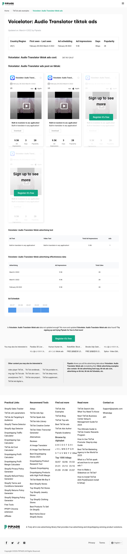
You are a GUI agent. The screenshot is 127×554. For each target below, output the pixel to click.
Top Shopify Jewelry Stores (39, 493)
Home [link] (7, 11)
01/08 (64, 470)
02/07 (57, 462)
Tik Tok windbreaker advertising (34, 370)
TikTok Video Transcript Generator (40, 431)
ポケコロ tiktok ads (55, 351)
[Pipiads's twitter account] (12, 543)
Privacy (91, 543)
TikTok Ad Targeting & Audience (14, 418)
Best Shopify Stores (38, 484)
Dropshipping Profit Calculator (12, 456)
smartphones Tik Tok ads (16, 377)
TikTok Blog (60, 416)
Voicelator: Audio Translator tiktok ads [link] (48, 11)
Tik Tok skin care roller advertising (34, 374)
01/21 (57, 466)
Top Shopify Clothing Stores (39, 501)
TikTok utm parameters (14, 413)
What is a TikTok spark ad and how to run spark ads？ (88, 462)
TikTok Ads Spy (36, 413)
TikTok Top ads (62, 420)
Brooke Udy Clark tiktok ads (95, 347)
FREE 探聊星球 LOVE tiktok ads (76, 351)
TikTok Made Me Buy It (40, 479)
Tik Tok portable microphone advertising (51, 370)
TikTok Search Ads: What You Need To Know (88, 410)
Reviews (33, 441)
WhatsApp (107, 413)
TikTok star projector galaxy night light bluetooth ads (34, 377)
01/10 (71, 466)
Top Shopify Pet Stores (40, 488)
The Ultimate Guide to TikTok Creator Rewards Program (88, 432)
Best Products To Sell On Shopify (39, 508)
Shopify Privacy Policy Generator (14, 470)
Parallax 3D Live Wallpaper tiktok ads (39, 347)
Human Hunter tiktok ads (57, 347)
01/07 (71, 470)
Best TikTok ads (62, 424)
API (104, 417)
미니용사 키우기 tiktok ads (113, 347)
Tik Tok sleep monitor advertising (51, 374)
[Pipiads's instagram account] (24, 543)
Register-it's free (101, 117)
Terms (102, 543)
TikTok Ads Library (38, 421)
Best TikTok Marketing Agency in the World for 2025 (88, 452)
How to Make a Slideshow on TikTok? (87, 471)
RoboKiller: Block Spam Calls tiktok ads (76, 347)
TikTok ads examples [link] (21, 11)
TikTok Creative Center (40, 425)
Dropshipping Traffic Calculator (13, 434)
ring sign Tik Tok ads (16, 374)
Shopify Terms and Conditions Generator (13, 484)
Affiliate (7, 516)
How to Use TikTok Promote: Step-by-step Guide (87, 442)
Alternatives (35, 437)
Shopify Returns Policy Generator (14, 491)
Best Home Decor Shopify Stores (37, 515)
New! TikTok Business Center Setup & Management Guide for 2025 (88, 420)
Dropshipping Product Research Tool (39, 462)
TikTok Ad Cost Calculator (11, 448)
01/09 (57, 470)
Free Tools (9, 505)
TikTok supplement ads (51, 377)
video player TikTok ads (16, 370)
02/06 (64, 462)
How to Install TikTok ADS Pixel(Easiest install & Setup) (88, 480)
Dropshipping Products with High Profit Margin (40, 474)
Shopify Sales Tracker (13, 409)
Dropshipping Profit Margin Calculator (12, 463)
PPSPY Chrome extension (11, 510)
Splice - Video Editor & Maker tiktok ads (113, 351)
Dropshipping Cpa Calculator (12, 441)
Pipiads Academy (63, 433)
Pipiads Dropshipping (39, 468)
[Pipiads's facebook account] (6, 543)
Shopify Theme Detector (15, 424)
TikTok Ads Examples (60, 410)
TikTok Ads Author (63, 428)
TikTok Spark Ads (37, 417)
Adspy (32, 409)
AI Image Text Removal (40, 449)
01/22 (71, 462)
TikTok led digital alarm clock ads (16, 381)
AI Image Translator (38, 445)
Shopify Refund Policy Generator (14, 477)
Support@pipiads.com (113, 409)
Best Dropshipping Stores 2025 (38, 455)
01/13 (64, 466)
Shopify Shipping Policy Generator (14, 499)
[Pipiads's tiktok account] (18, 543)
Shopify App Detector (13, 428)
